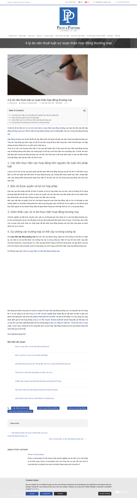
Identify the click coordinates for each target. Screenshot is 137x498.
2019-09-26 (13, 103)
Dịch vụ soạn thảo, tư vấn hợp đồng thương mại (32, 346)
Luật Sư (39, 36)
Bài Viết (44, 103)
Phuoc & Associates (29, 103)
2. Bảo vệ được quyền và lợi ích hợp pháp (24, 117)
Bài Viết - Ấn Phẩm (55, 103)
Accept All (46, 493)
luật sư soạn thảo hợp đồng (48, 408)
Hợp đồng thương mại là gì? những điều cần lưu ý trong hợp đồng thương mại (43, 364)
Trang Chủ (12, 36)
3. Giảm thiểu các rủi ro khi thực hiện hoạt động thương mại (30, 120)
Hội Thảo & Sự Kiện (62, 36)
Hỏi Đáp (110, 36)
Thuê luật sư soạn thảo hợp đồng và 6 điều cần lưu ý (34, 372)
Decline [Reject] (60, 493)
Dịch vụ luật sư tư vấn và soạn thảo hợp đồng (31, 355)
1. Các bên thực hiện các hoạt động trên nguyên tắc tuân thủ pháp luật (34, 115)
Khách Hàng (49, 36)
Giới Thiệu (22, 36)
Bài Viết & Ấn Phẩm (77, 36)
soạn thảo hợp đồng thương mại (20, 411)
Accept (32, 493)
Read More (35, 489)
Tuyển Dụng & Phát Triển (95, 36)
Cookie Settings (105, 493)
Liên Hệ (117, 36)
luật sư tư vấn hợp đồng (77, 408)
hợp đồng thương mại (20, 408)
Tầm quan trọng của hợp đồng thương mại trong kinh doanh (36, 390)
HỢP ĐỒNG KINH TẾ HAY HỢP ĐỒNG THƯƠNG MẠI (34, 398)
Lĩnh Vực (31, 36)
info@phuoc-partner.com (103, 2)
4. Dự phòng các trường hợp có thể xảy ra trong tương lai (29, 122)
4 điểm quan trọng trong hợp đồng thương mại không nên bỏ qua (38, 381)
